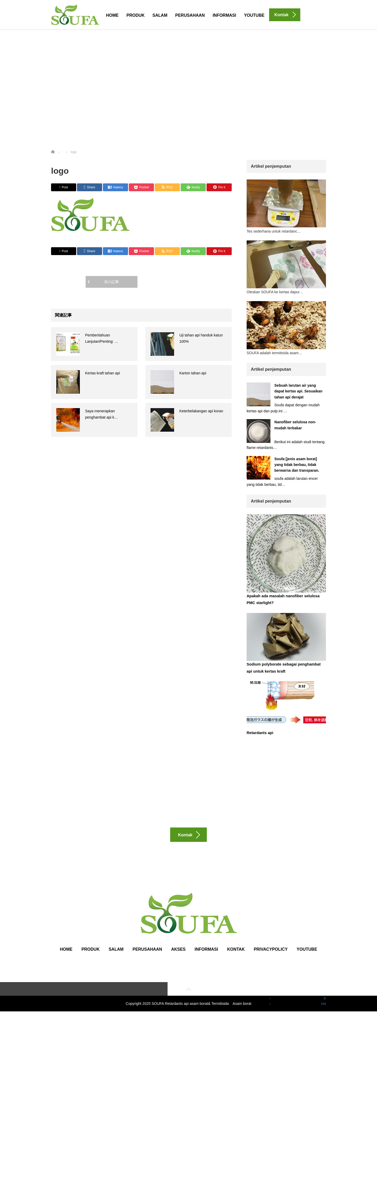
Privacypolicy (271, 957)
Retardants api (259, 731)
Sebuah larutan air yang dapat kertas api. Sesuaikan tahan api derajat (298, 391)
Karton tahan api (192, 373)
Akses (178, 957)
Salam (159, 15)
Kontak (236, 957)
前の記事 (111, 282)
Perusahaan (190, 15)
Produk (135, 15)
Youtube (254, 15)
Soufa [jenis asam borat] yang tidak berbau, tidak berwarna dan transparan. (297, 465)
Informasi (224, 15)
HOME (112, 15)
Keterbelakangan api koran (201, 411)
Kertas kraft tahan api (102, 373)
